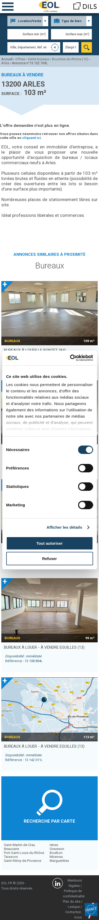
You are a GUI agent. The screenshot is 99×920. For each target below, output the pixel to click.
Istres (54, 845)
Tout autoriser (49, 543)
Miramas (56, 857)
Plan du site (71, 901)
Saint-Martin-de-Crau (19, 845)
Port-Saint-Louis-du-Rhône (24, 853)
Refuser (49, 558)
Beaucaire (11, 849)
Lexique (74, 907)
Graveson (57, 849)
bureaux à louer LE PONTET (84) (35, 350)
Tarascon (11, 857)
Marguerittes (59, 861)
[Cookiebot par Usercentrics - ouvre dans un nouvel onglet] (70, 357)
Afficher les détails (64, 527)
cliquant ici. (32, 138)
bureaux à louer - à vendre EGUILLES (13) (44, 647)
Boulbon (56, 853)
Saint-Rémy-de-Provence (22, 861)
